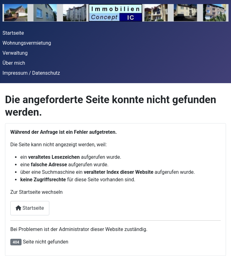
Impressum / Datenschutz (31, 73)
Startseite (13, 33)
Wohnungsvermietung (26, 43)
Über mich (13, 63)
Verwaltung (14, 53)
